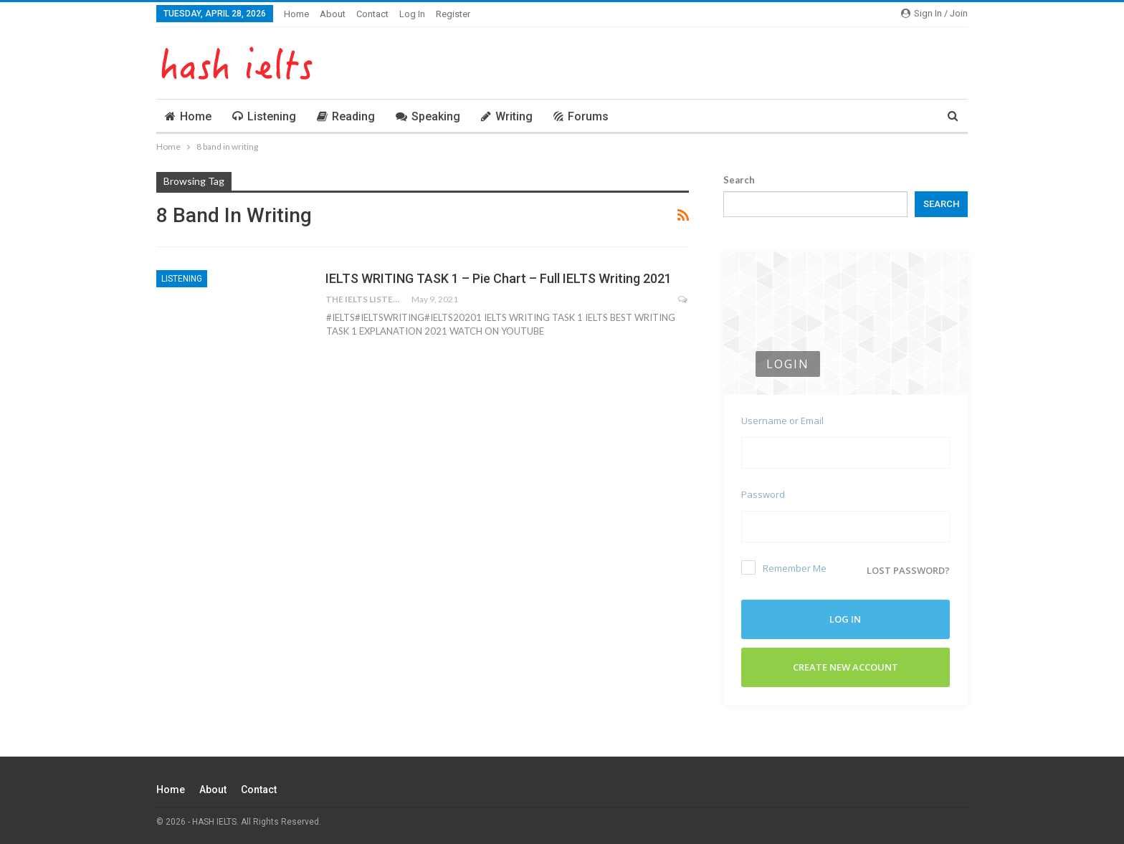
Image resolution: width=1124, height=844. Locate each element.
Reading (346, 116)
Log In (412, 14)
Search (739, 180)
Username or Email (782, 420)
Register (453, 14)
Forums (581, 116)
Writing (507, 116)
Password (763, 494)
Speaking (428, 116)
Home (296, 14)
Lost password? (908, 570)
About (333, 14)
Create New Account (845, 667)
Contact (372, 14)
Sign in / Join (934, 13)
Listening (264, 116)
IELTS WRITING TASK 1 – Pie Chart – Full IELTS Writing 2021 (498, 278)
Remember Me (784, 567)
